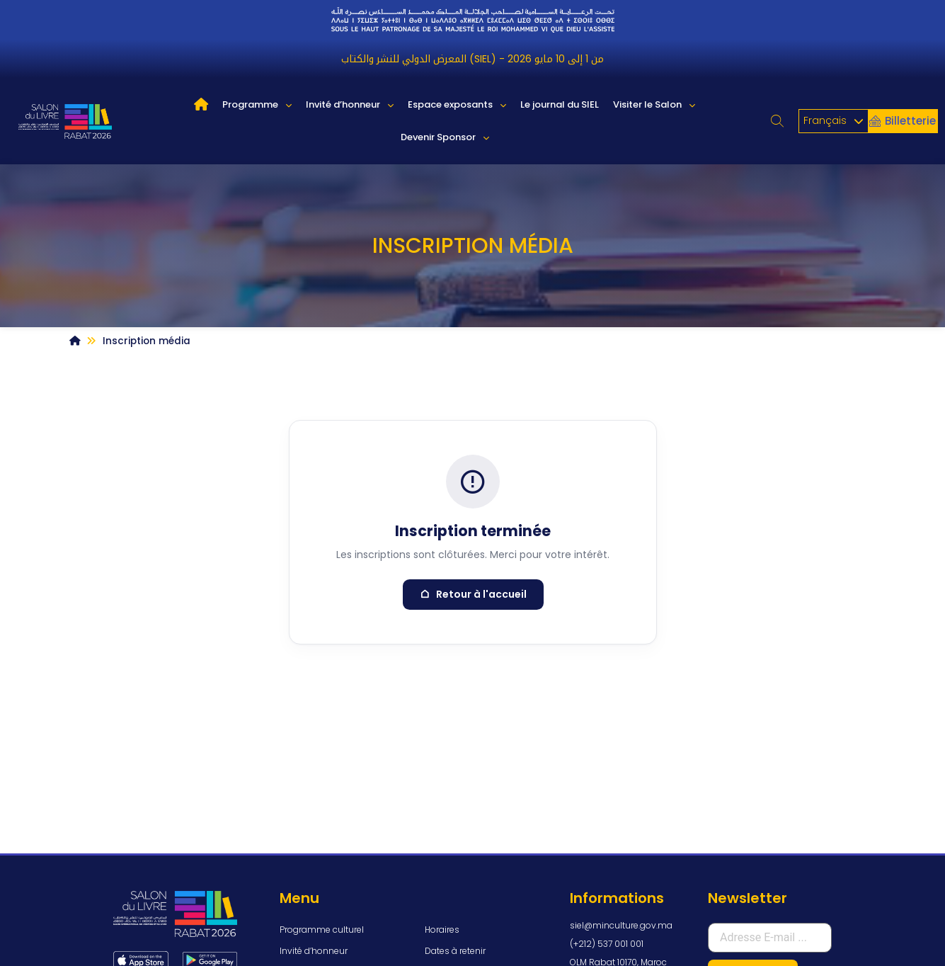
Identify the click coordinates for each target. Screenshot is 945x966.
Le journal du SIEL (559, 104)
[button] (777, 121)
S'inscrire (753, 854)
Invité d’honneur (350, 105)
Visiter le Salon (654, 105)
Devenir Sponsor (445, 137)
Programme (257, 105)
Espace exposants (457, 105)
